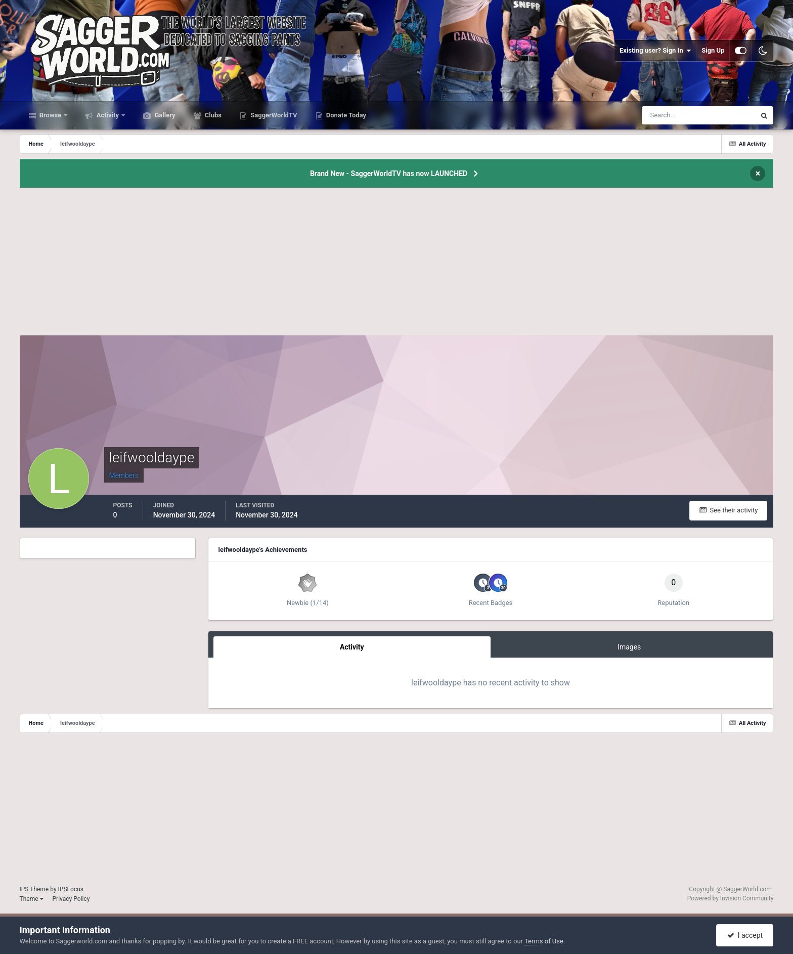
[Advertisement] (396, 264)
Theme (31, 898)
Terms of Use (543, 941)
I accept (745, 935)
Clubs (212, 115)
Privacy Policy (71, 898)
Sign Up (712, 50)
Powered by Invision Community (730, 898)
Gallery (164, 115)
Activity (107, 115)
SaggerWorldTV (273, 115)
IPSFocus (70, 889)
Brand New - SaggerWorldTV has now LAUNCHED (388, 173)
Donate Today (346, 115)
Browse (50, 115)
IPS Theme (34, 889)
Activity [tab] (352, 647)
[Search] (668, 115)
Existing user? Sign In (655, 50)
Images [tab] (629, 647)
